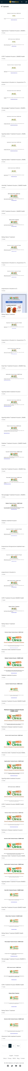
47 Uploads (5, 6)
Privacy (9, 1058)
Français (16, 1055)
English (11, 1055)
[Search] (21, 1)
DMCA (14, 1058)
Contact (23, 1058)
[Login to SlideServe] (26, 2)
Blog (18, 1058)
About (5, 1058)
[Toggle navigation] (2, 2)
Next (18, 1046)
